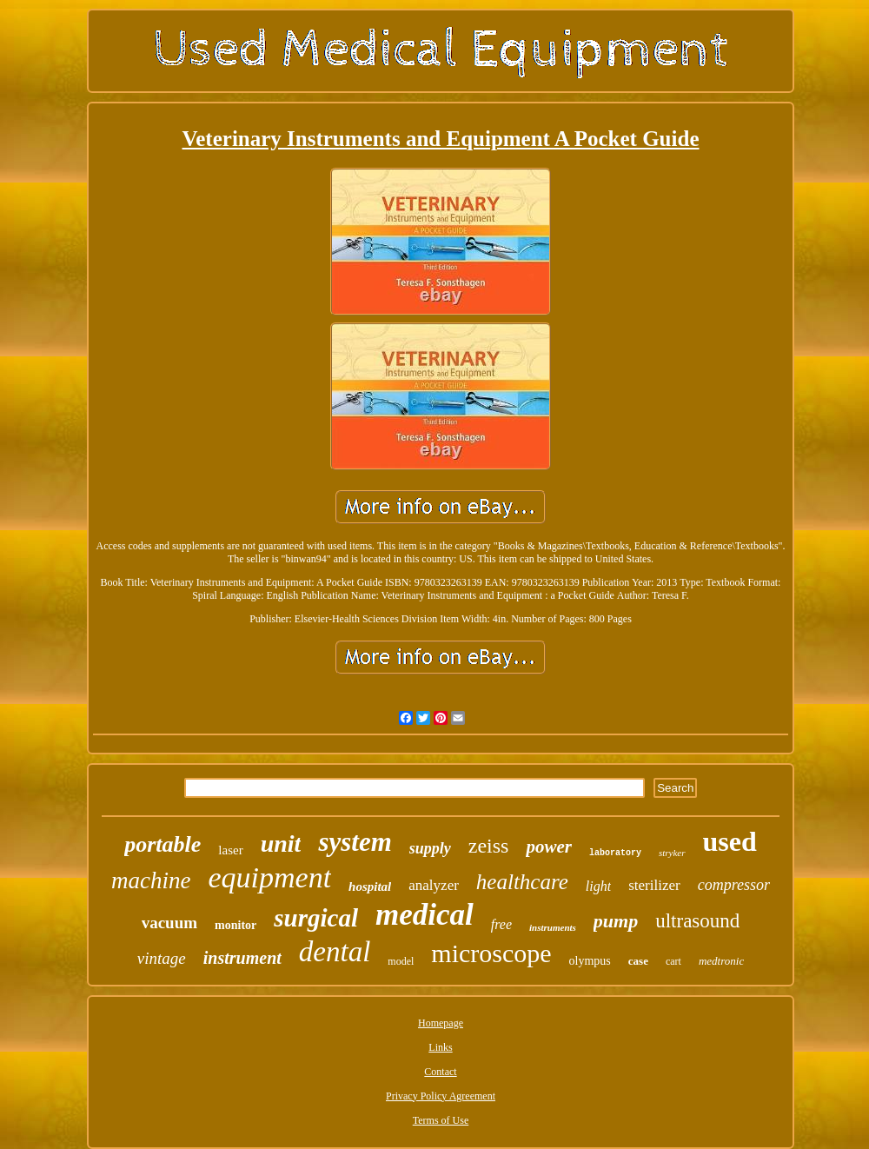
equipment (269, 877)
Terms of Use (440, 1120)
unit (281, 843)
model (401, 961)
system (354, 842)
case (638, 960)
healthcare (522, 881)
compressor (734, 884)
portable (162, 844)
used (730, 841)
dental (334, 951)
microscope (491, 953)
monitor (235, 925)
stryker (672, 852)
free (501, 924)
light (598, 886)
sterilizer (654, 885)
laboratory (615, 853)
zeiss (488, 845)
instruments (552, 927)
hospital (369, 886)
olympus (590, 960)
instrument (242, 957)
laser (230, 850)
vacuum (169, 922)
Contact (440, 1072)
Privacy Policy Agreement (440, 1096)
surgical (316, 918)
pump (616, 921)
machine (150, 880)
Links (440, 1047)
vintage (161, 958)
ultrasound (697, 921)
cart (673, 961)
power (549, 846)
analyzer (433, 885)
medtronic (721, 960)
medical (424, 915)
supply (430, 848)
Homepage (440, 1023)
